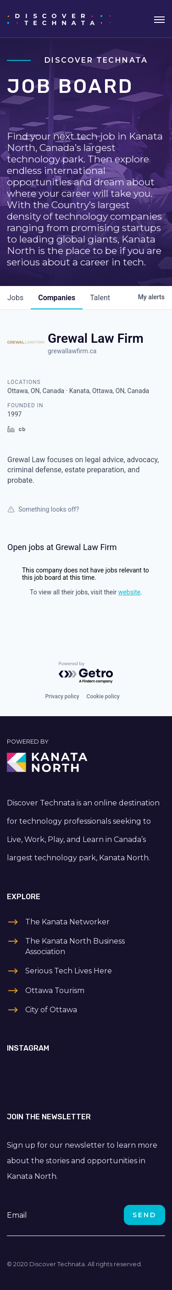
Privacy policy (62, 696)
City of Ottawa (51, 1009)
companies (56, 297)
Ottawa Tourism (54, 990)
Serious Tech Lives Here (68, 970)
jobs (15, 297)
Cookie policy (103, 696)
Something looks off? (43, 509)
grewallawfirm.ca (72, 351)
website (129, 592)
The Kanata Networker (67, 922)
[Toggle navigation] (159, 18)
